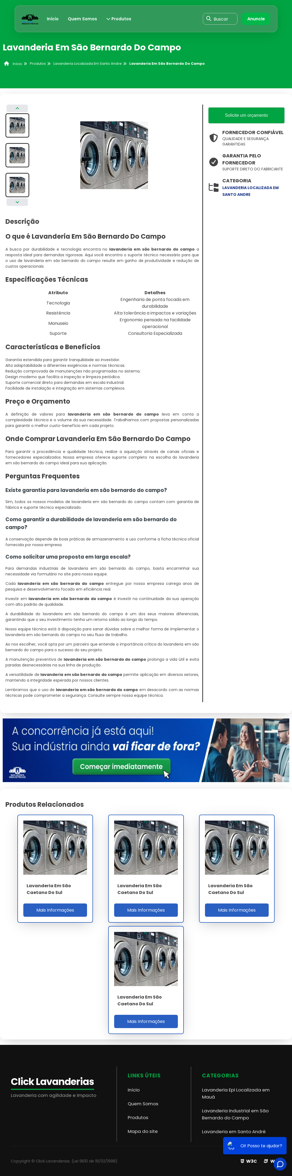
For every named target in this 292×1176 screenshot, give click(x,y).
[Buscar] (209, 19)
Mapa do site (143, 1131)
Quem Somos (82, 19)
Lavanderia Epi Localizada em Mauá (236, 1093)
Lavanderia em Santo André (234, 1131)
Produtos (118, 19)
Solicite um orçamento (246, 115)
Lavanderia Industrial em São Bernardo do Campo (235, 1114)
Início (53, 19)
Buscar (221, 19)
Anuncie (256, 19)
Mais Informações (55, 910)
